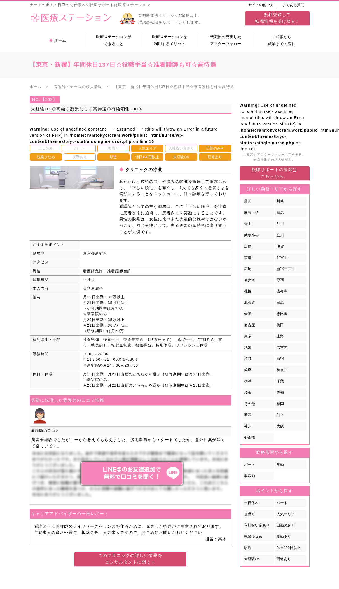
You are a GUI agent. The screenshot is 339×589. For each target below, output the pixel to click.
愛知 (280, 393)
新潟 (247, 415)
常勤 (280, 465)
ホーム (57, 40)
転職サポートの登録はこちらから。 (275, 173)
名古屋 (249, 325)
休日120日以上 (289, 548)
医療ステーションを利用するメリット (169, 40)
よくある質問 (293, 5)
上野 (280, 336)
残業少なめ (253, 537)
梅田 (280, 325)
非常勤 (249, 476)
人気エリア (286, 514)
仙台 (280, 415)
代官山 (282, 258)
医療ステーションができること (113, 40)
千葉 (280, 381)
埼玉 (247, 393)
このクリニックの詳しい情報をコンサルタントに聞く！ (130, 558)
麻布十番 (251, 213)
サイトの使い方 (261, 5)
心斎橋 (249, 437)
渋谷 (247, 359)
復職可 (249, 514)
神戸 (247, 426)
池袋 (247, 348)
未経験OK (252, 559)
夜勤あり (284, 537)
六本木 (282, 348)
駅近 (247, 548)
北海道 (249, 302)
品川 (280, 224)
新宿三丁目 (286, 269)
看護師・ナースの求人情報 (78, 87)
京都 (247, 258)
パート (249, 465)
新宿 (280, 359)
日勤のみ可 (286, 525)
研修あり (284, 559)
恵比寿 (282, 314)
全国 (247, 314)
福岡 (280, 404)
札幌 (247, 291)
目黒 (280, 302)
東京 (247, 336)
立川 (280, 235)
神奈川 (282, 370)
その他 (249, 404)
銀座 (247, 370)
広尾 (247, 269)
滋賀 (280, 246)
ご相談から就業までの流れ (281, 40)
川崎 (280, 201)
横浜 (247, 381)
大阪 (280, 426)
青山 (247, 224)
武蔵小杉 (251, 235)
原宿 (280, 280)
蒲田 (247, 201)
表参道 (249, 280)
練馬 (280, 213)
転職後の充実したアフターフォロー (225, 40)
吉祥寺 (282, 291)
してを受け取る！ (277, 18)
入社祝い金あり (257, 525)
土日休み (251, 503)
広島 (247, 246)
